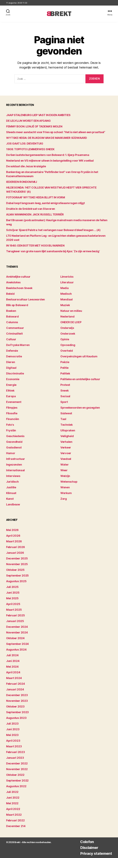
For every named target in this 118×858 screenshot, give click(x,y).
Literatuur (67, 282)
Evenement (13, 402)
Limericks (66, 276)
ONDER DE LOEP (70, 322)
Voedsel (65, 458)
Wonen (65, 487)
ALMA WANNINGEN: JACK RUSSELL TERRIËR (35, 214)
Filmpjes (11, 407)
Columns (12, 322)
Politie (64, 367)
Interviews (13, 476)
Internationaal (15, 470)
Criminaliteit (14, 333)
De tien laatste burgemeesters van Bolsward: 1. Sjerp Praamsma (47, 155)
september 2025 (17, 575)
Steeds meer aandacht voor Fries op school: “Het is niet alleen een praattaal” (55, 132)
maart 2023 (14, 746)
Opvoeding (67, 345)
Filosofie (11, 413)
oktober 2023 (15, 706)
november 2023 (17, 700)
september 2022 (17, 780)
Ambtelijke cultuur (18, 276)
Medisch (66, 293)
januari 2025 (15, 621)
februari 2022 (15, 820)
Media (64, 288)
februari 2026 (15, 547)
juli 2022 (12, 792)
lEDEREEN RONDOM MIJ (21, 181)
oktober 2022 (15, 774)
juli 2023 (12, 723)
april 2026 (13, 535)
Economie (12, 379)
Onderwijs (67, 328)
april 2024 (13, 672)
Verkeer (65, 447)
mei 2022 (12, 803)
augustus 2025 (16, 581)
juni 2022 (12, 797)
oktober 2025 (15, 569)
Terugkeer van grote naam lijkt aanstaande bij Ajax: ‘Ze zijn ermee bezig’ (53, 251)
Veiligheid (67, 436)
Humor (10, 453)
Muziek (65, 305)
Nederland (67, 316)
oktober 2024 (15, 638)
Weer (64, 470)
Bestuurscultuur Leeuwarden (25, 299)
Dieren (10, 362)
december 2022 (17, 763)
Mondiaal (66, 299)
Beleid (10, 293)
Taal (63, 419)
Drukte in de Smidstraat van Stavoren (30, 208)
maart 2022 (14, 814)
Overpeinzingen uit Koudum (78, 356)
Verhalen (66, 441)
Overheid (66, 350)
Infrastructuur (15, 458)
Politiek (65, 373)
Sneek (64, 390)
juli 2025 (12, 587)
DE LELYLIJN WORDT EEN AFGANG (28, 120)
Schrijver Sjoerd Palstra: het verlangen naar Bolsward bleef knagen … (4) (53, 230)
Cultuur (11, 339)
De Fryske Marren (18, 345)
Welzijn (65, 476)
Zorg (63, 498)
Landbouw (13, 504)
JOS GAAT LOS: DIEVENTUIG (24, 143)
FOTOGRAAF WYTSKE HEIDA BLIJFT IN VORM (35, 197)
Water (64, 464)
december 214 (16, 826)
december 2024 (17, 626)
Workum (66, 493)
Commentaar (15, 328)
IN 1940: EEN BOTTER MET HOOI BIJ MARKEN (35, 245)
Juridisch (12, 481)
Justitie (11, 487)
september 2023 (17, 712)
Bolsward (12, 316)
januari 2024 (15, 689)
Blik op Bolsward (17, 305)
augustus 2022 (16, 786)
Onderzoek (67, 333)
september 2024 (17, 643)
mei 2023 (12, 735)
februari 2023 (15, 752)
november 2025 (17, 564)
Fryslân (11, 430)
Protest (65, 384)
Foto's (10, 424)
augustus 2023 (16, 717)
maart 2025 (14, 609)
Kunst (10, 498)
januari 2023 (15, 757)
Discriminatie (15, 373)
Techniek (66, 424)
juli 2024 (12, 655)
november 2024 (17, 632)
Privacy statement (96, 853)
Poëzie (64, 362)
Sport (64, 402)
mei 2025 (12, 598)
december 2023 (17, 695)
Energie (11, 384)
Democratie (14, 356)
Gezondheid (14, 441)
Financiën (12, 419)
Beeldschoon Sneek (19, 288)
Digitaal (11, 367)
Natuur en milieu (71, 310)
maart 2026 (14, 541)
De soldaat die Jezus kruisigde (26, 166)
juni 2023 (13, 729)
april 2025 (13, 604)
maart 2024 (14, 678)
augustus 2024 (16, 649)
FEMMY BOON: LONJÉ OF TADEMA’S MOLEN (34, 126)
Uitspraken (67, 430)
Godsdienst (14, 447)
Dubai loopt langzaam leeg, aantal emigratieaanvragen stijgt (45, 203)
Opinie (64, 339)
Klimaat (11, 493)
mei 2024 (12, 666)
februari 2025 (15, 615)
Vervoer (65, 453)
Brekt (17, 842)
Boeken (11, 310)
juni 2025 (13, 592)
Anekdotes (13, 282)
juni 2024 (13, 661)
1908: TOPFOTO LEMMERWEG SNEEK (30, 149)
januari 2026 (15, 552)
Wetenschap (68, 481)
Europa (11, 396)
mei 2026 (12, 530)
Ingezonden (14, 464)
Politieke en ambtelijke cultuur (80, 379)
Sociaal (65, 396)
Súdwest (66, 413)
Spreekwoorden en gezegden (80, 407)
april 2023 (13, 740)
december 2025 (17, 558)
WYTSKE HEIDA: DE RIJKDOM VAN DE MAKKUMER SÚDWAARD (46, 137)
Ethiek (10, 390)
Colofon (87, 842)
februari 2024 (15, 683)
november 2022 (17, 769)
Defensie (12, 350)
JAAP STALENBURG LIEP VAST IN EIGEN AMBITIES (38, 115)
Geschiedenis (15, 436)
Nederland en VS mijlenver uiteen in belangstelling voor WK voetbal (50, 160)
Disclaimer (89, 847)
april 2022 (13, 809)
